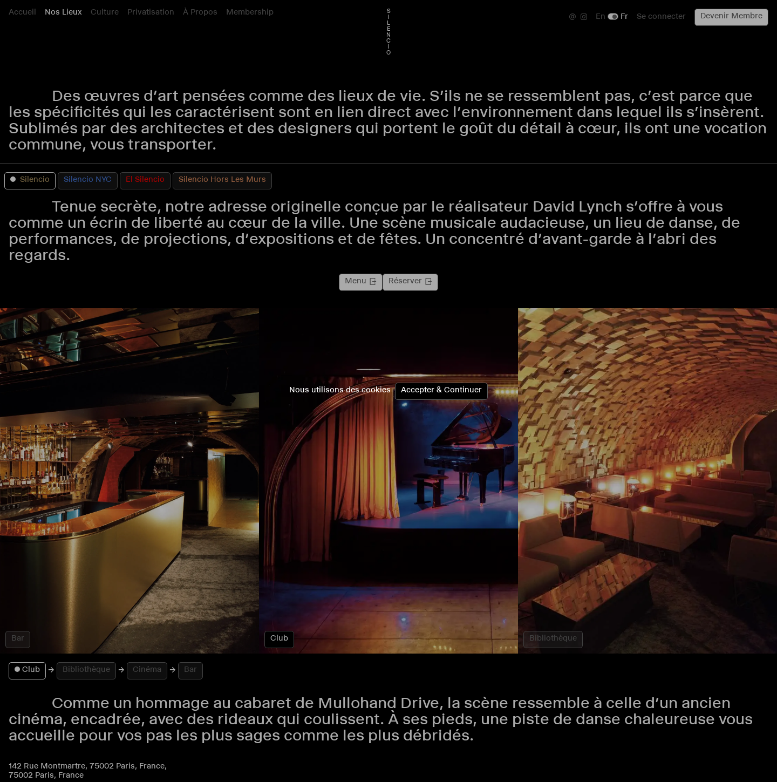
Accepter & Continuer (441, 391)
